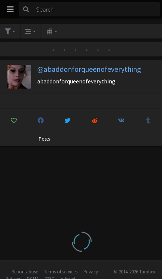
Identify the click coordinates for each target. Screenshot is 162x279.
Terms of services (60, 272)
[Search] (96, 9)
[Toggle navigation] (10, 9)
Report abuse (25, 272)
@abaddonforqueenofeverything (89, 69)
